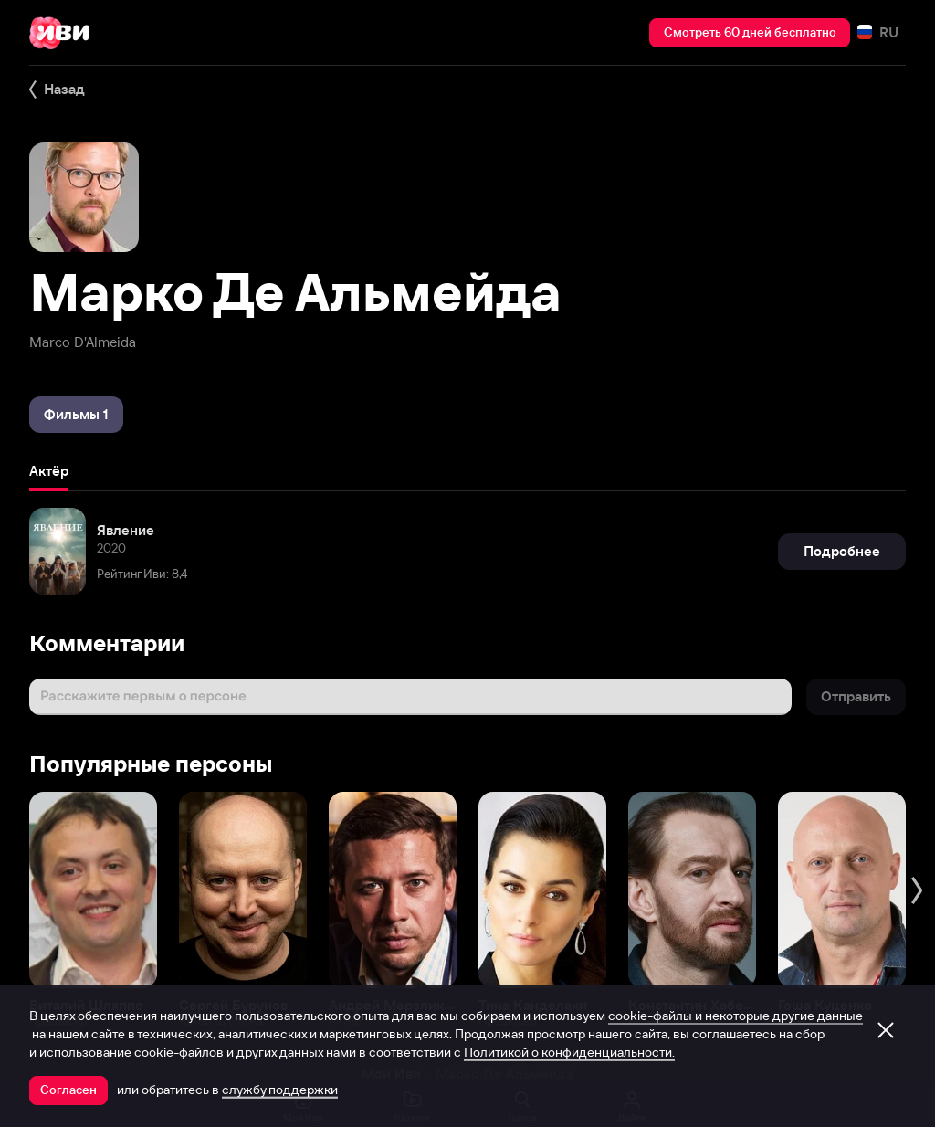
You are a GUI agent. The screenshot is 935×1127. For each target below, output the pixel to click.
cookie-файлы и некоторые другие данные (735, 1015)
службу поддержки (280, 1089)
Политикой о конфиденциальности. (569, 1052)
